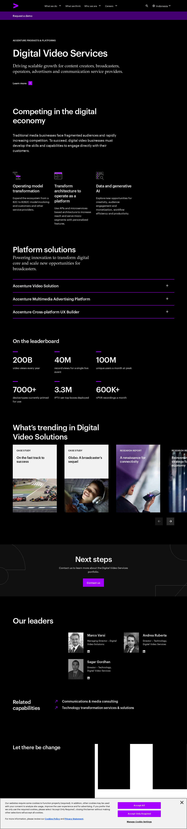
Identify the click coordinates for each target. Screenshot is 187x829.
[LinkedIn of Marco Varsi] (88, 651)
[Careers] (111, 6)
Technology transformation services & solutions (98, 707)
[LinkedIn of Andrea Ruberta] (144, 651)
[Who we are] (93, 6)
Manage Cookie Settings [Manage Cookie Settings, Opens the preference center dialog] (139, 822)
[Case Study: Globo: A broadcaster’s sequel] (86, 478)
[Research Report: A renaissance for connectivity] (138, 478)
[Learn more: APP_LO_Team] (22, 83)
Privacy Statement (74, 819)
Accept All (139, 805)
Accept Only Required (139, 814)
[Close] (181, 802)
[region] (93, 813)
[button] (93, 582)
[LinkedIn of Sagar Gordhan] (88, 678)
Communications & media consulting (90, 701)
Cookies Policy (52, 819)
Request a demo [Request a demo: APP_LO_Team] (22, 15)
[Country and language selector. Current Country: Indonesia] (162, 6)
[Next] (170, 521)
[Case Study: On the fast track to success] (35, 478)
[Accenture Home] (16, 6)
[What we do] (53, 6)
